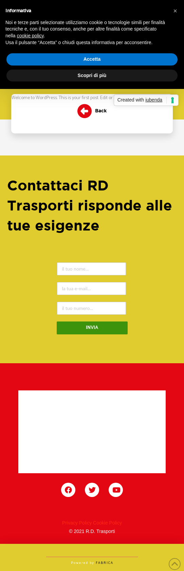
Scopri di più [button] (92, 75)
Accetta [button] (92, 59)
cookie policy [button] (30, 35)
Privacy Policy (77, 523)
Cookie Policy (107, 523)
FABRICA (104, 563)
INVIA (92, 328)
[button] (175, 10)
